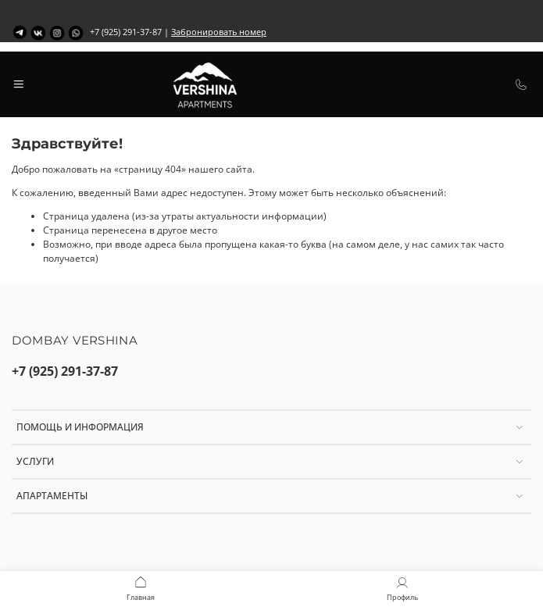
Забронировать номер (218, 32)
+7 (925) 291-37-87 (65, 371)
